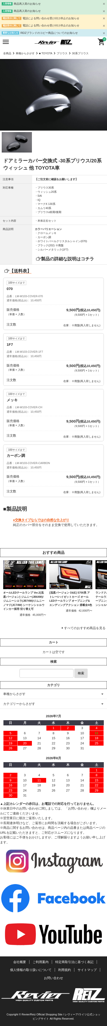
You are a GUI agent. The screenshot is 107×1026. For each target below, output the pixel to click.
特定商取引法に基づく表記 (74, 962)
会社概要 (19, 962)
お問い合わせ (53, 978)
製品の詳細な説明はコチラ (67, 258)
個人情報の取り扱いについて (31, 970)
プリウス (62, 53)
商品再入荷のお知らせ (27, 3)
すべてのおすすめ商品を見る (85, 628)
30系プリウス (80, 53)
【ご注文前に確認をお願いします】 (56, 179)
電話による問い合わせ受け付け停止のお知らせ (51, 18)
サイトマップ (87, 970)
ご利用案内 (41, 962)
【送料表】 (17, 271)
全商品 (7, 53)
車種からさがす (25, 53)
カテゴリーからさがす (19, 704)
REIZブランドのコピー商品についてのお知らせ (49, 32)
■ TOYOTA (45, 53)
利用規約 (64, 970)
